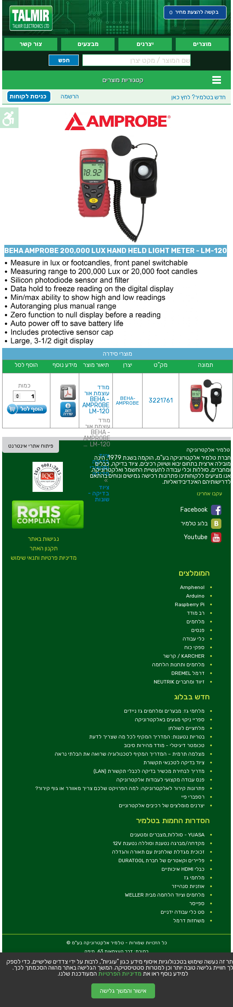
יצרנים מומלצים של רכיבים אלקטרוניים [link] (162, 806)
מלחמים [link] (195, 622)
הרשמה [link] (70, 96)
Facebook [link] (200, 510)
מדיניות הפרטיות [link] (120, 974)
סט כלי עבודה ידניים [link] (183, 912)
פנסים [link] (198, 630)
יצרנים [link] (145, 44)
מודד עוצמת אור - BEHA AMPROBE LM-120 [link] (95, 399)
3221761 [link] (161, 400)
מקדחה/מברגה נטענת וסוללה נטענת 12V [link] (159, 843)
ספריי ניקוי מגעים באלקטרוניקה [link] (170, 720)
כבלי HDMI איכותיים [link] (183, 869)
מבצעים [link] (88, 44)
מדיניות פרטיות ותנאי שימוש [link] (44, 557)
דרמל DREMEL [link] (188, 673)
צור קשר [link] (30, 44)
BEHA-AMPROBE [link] (127, 401)
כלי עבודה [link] (194, 639)
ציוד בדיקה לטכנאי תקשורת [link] (174, 763)
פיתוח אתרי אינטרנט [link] (30, 446)
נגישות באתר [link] (43, 539)
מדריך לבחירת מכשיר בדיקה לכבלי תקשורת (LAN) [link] (149, 771)
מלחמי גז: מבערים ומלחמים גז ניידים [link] (164, 711)
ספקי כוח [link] (194, 647)
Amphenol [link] (192, 587)
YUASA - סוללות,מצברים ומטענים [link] (167, 835)
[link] (31, 18)
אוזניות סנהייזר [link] (188, 886)
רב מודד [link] (196, 613)
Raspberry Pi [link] (190, 604)
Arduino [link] (195, 596)
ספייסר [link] (197, 903)
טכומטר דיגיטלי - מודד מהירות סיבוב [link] (164, 745)
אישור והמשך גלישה (123, 991)
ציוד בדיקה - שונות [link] (98, 493)
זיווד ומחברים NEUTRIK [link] (179, 682)
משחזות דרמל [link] (189, 921)
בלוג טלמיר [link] (201, 524)
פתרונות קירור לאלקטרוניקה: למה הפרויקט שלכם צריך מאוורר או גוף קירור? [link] (120, 788)
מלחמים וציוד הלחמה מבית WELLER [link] (165, 895)
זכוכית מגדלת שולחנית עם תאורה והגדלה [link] (158, 852)
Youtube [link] (202, 537)
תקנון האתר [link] (44, 548)
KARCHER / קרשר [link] (184, 656)
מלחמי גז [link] (194, 878)
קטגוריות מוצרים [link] (123, 80)
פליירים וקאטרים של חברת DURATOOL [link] (161, 860)
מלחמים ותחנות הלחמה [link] (178, 665)
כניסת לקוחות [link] (28, 96)
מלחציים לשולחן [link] (186, 728)
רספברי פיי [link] (193, 797)
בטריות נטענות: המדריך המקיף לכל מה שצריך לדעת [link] (147, 737)
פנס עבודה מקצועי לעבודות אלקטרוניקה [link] (160, 780)
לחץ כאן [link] (198, 97)
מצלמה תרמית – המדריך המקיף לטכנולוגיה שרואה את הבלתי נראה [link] (130, 754)
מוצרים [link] (202, 44)
